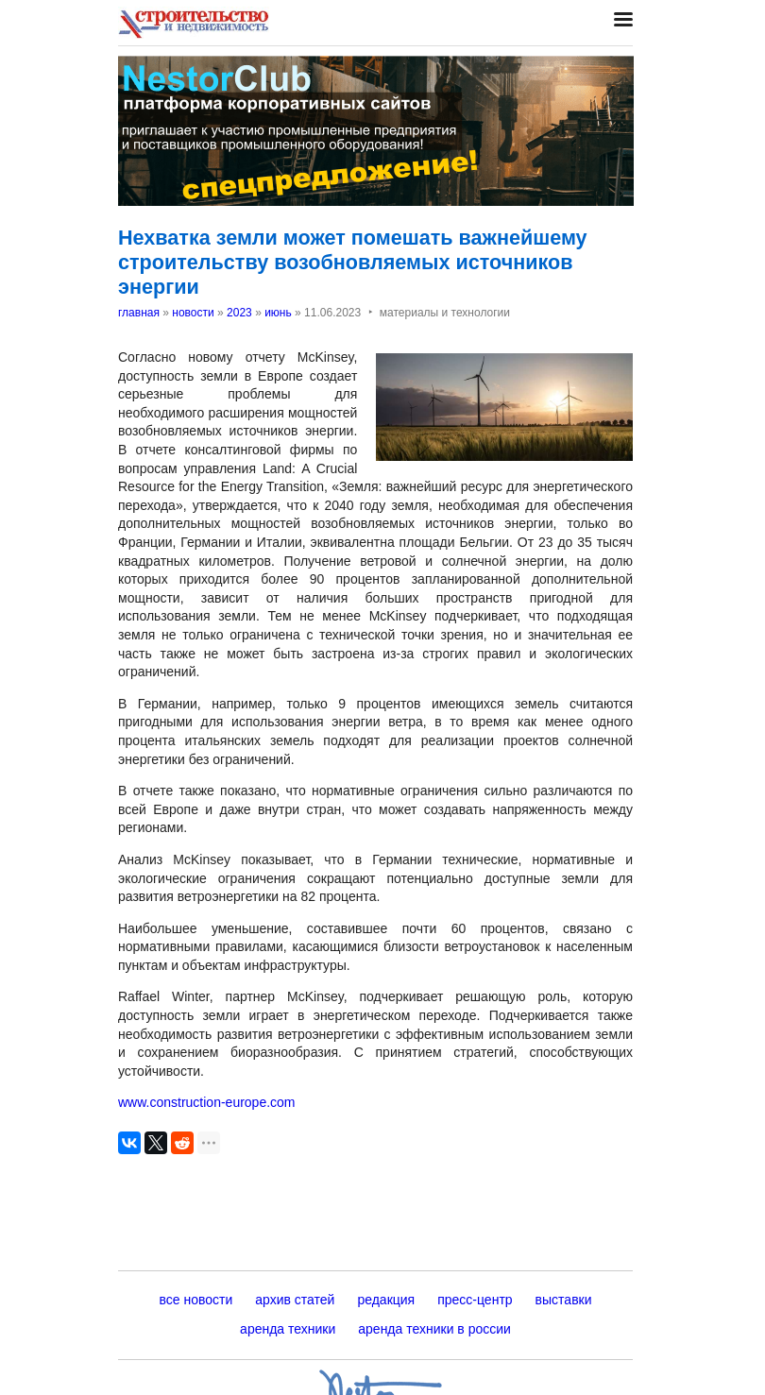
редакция (386, 1299)
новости (192, 312)
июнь (278, 312)
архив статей (294, 1299)
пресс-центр (474, 1299)
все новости (195, 1299)
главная (139, 312)
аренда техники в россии (434, 1328)
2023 (239, 312)
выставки (564, 1299)
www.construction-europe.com (207, 1102)
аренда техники (287, 1328)
